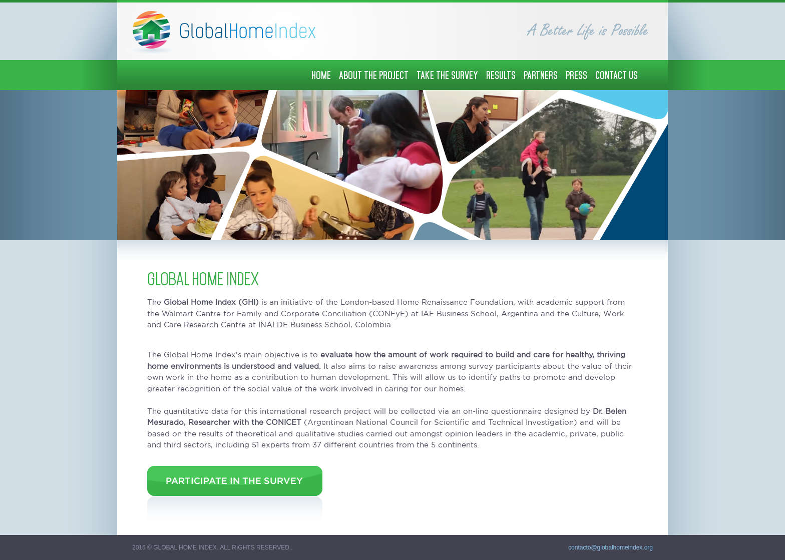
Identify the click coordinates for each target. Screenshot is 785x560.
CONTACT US (616, 75)
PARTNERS (541, 75)
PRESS (576, 75)
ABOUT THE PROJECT (374, 75)
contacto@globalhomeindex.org (610, 547)
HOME (321, 75)
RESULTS (501, 75)
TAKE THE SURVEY (447, 75)
